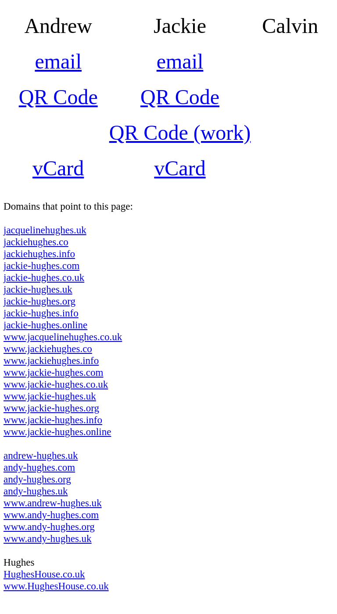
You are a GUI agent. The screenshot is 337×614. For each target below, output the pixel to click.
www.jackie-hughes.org (51, 408)
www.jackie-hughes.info (53, 419)
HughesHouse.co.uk (44, 574)
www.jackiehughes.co (48, 348)
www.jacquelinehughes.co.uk (63, 336)
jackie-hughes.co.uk (44, 277)
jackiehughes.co (36, 241)
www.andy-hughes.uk (48, 538)
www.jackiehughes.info (51, 360)
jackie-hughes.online (45, 325)
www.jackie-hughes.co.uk (56, 384)
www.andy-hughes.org (49, 526)
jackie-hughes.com (41, 265)
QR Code (58, 97)
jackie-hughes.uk (38, 289)
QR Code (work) (180, 132)
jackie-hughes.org (39, 301)
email (58, 61)
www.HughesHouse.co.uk (56, 586)
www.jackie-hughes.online (57, 431)
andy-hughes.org (37, 479)
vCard (58, 168)
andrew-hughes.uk (41, 455)
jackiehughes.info (39, 253)
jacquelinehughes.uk (45, 230)
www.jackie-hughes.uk (50, 396)
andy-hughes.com (39, 467)
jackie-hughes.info (41, 313)
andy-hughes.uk (36, 491)
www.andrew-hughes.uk (53, 503)
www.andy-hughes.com (51, 514)
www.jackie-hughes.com (53, 372)
